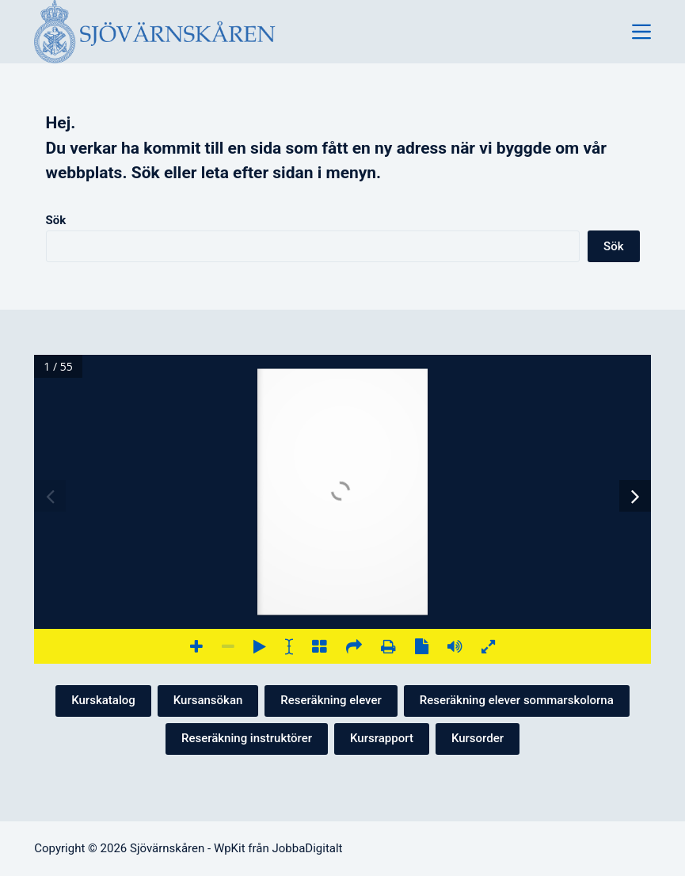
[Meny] (641, 31)
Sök (56, 220)
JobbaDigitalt (307, 848)
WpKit (229, 848)
